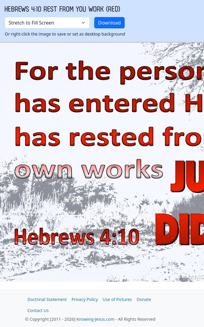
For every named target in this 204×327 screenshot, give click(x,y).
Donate (144, 299)
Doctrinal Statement (47, 299)
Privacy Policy (85, 299)
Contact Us (38, 310)
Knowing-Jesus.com (95, 319)
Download (109, 22)
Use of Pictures (117, 299)
